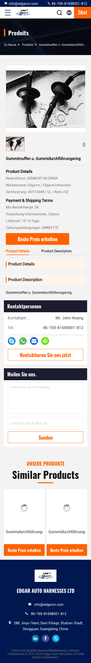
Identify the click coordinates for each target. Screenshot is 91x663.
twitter (55, 638)
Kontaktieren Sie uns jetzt (45, 355)
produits (27, 45)
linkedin (35, 638)
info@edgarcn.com (21, 3)
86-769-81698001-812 (67, 3)
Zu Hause (10, 45)
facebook (45, 638)
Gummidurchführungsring (24, 532)
